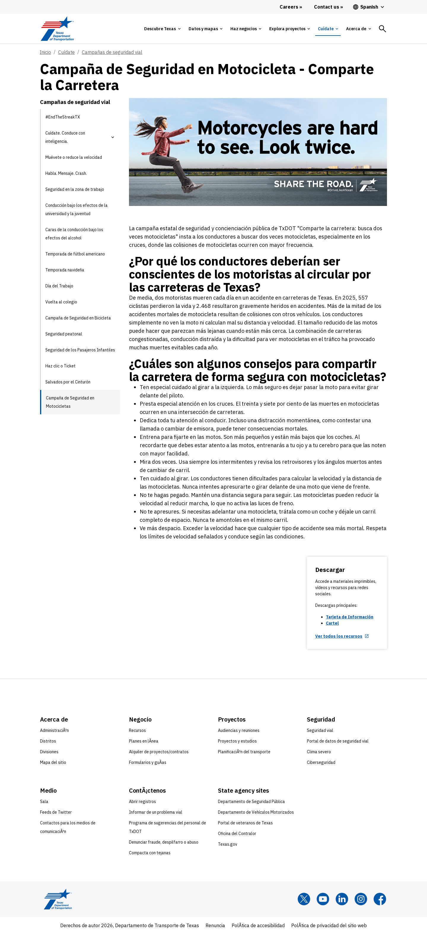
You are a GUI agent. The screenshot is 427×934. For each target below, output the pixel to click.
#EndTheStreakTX (62, 117)
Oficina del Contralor (237, 833)
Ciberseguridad (321, 762)
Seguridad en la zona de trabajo (74, 189)
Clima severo (319, 751)
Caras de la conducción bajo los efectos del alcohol (74, 234)
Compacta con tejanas (150, 852)
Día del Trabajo (59, 286)
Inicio (45, 52)
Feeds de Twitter (56, 812)
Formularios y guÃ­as (147, 762)
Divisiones (49, 751)
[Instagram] (361, 899)
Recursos (137, 730)
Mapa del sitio (53, 762)
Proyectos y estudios (237, 741)
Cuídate (66, 52)
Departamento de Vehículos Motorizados (256, 812)
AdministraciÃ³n (54, 730)
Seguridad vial (320, 730)
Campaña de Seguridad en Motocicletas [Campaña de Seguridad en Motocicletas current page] (70, 402)
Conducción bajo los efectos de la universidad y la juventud (76, 209)
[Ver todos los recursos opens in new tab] (342, 636)
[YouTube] (323, 899)
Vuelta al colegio (61, 302)
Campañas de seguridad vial (112, 52)
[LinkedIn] (342, 899)
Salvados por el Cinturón (67, 382)
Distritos (48, 741)
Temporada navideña (64, 270)
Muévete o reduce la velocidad (73, 157)
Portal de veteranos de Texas (245, 823)
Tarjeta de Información (349, 617)
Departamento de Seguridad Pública (251, 801)
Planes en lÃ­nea (143, 741)
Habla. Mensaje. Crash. (66, 173)
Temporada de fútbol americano (75, 254)
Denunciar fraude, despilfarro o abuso (163, 842)
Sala (44, 801)
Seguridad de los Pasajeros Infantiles (80, 350)
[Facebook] (380, 899)
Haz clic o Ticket (60, 366)
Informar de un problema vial (155, 812)
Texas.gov (227, 844)
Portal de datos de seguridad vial (338, 741)
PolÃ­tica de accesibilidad (258, 925)
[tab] (162, 29)
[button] (112, 137)
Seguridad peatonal (63, 334)
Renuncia (215, 925)
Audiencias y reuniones (238, 730)
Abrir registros (142, 801)
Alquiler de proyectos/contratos (159, 751)
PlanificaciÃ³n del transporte (244, 751)
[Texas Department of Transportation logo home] (57, 29)
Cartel (332, 623)
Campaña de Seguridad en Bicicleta (78, 318)
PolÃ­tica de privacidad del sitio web (329, 925)
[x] (304, 899)
